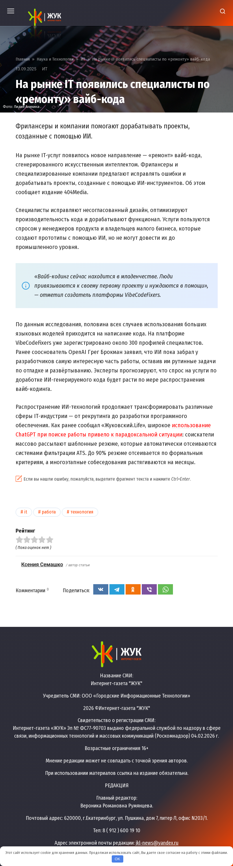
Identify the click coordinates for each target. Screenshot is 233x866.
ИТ (45, 69)
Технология (81, 512)
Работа (49, 512)
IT (25, 512)
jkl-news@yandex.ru (157, 843)
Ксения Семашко (42, 564)
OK (117, 859)
